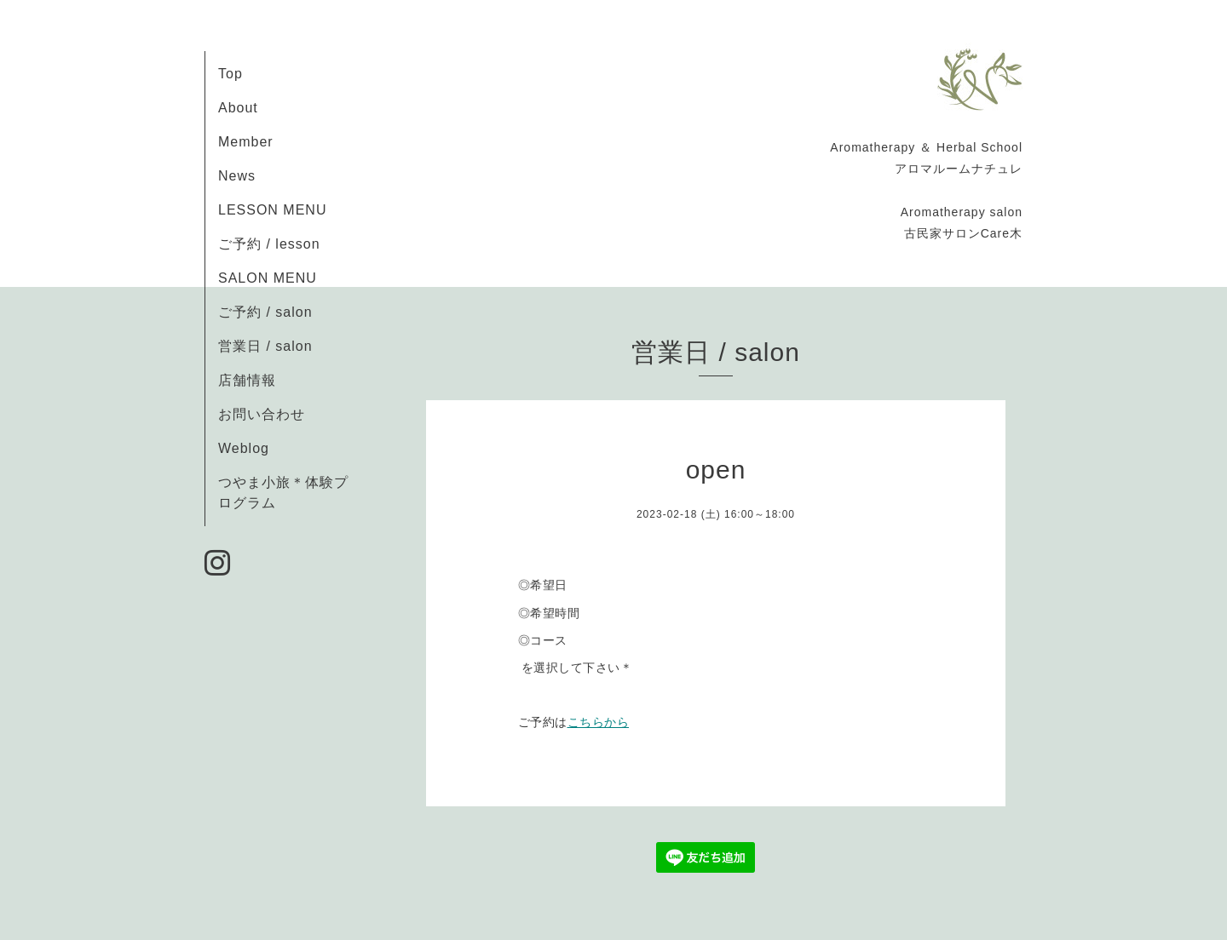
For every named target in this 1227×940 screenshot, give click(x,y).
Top (230, 73)
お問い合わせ (261, 414)
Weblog (243, 448)
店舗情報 (247, 380)
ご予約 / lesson (269, 244)
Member (246, 142)
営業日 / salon (265, 346)
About (238, 107)
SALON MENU (267, 278)
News (237, 176)
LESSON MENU (272, 210)
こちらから (598, 722)
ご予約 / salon (265, 312)
